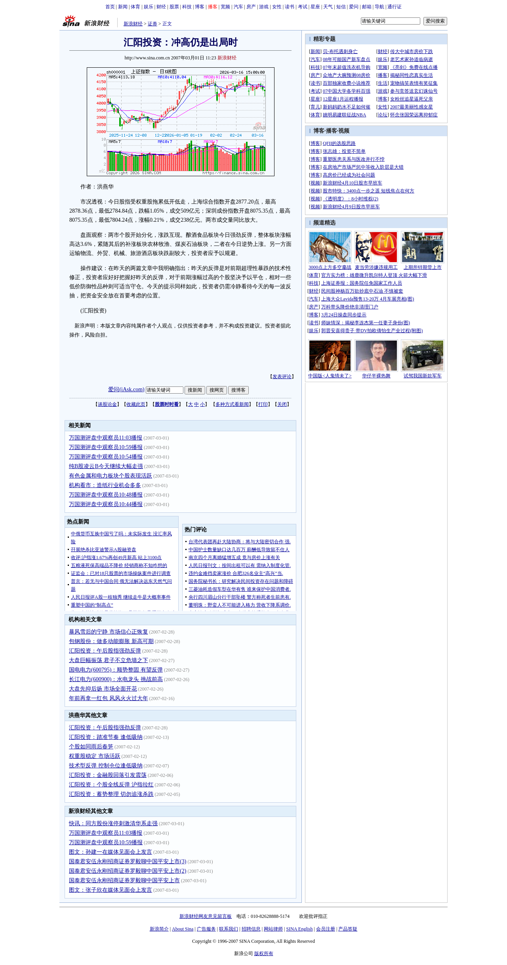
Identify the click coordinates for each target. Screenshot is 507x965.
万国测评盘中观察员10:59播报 (106, 447)
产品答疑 (347, 929)
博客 (199, 7)
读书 (289, 7)
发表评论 (282, 376)
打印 (263, 404)
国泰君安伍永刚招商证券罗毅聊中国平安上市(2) (127, 871)
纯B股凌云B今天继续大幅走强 (106, 466)
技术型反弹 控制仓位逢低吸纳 (106, 766)
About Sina (182, 929)
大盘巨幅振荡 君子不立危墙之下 (108, 660)
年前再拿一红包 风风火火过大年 (108, 698)
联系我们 (228, 929)
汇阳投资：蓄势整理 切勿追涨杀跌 (111, 794)
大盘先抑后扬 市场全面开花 (103, 689)
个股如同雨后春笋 (91, 747)
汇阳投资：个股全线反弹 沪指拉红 (111, 785)
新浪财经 (133, 24)
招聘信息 (251, 929)
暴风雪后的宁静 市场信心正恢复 (108, 632)
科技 (187, 7)
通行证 (394, 7)
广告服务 (206, 929)
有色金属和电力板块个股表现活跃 (110, 476)
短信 (341, 7)
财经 (161, 7)
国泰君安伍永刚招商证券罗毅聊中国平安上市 (124, 880)
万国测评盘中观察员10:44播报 (106, 504)
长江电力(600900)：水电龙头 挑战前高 (116, 679)
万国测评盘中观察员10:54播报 (106, 457)
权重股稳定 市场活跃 (94, 756)
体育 (135, 7)
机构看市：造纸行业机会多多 (105, 485)
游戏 (264, 7)
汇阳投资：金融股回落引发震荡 (108, 775)
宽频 (225, 7)
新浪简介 (159, 929)
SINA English (299, 929)
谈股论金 (107, 404)
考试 (302, 7)
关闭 (282, 404)
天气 (328, 7)
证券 (152, 24)
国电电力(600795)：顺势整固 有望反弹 (116, 670)
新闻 (123, 7)
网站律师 (273, 929)
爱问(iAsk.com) (126, 389)
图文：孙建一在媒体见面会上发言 (110, 852)
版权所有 (263, 953)
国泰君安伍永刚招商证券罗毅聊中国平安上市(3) (127, 861)
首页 (110, 7)
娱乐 (148, 7)
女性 (277, 7)
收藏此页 (135, 404)
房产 (251, 7)
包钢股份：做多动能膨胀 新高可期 (111, 641)
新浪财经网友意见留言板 (205, 916)
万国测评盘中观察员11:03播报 (105, 438)
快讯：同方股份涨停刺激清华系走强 (113, 823)
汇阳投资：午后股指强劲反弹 (105, 651)
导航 (379, 7)
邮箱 (367, 7)
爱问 (353, 7)
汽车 (238, 7)
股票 (174, 7)
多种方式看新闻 (232, 404)
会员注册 (325, 929)
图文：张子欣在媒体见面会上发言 (110, 890)
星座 (315, 7)
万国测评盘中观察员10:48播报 (106, 495)
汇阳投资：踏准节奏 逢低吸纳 (106, 737)
